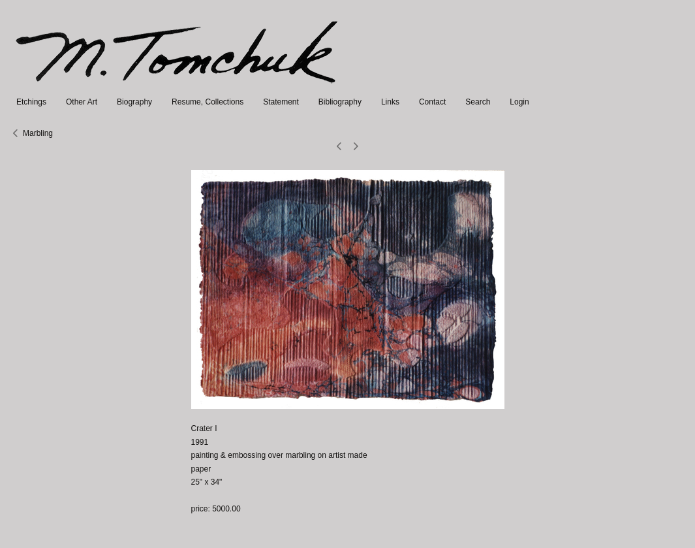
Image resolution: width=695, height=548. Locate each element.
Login (519, 101)
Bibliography (340, 101)
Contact (432, 101)
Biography (134, 101)
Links (390, 101)
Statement (281, 101)
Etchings (31, 101)
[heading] (178, 88)
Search (477, 101)
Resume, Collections (207, 101)
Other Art (81, 101)
